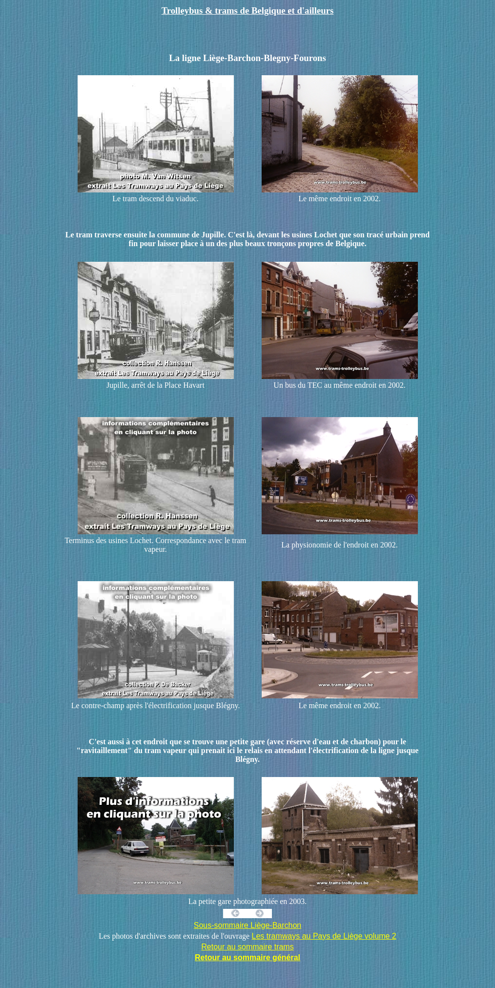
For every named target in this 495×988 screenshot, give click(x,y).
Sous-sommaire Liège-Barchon (248, 925)
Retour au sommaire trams (247, 947)
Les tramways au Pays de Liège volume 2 (324, 936)
